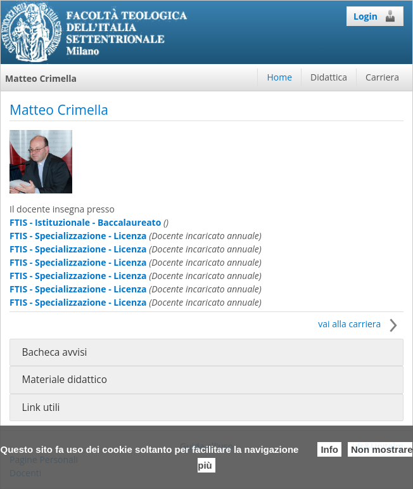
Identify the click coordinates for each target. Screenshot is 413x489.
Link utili (41, 407)
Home (279, 77)
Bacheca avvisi (54, 352)
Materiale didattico (64, 379)
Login (375, 16)
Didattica (328, 77)
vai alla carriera (360, 324)
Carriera (382, 77)
